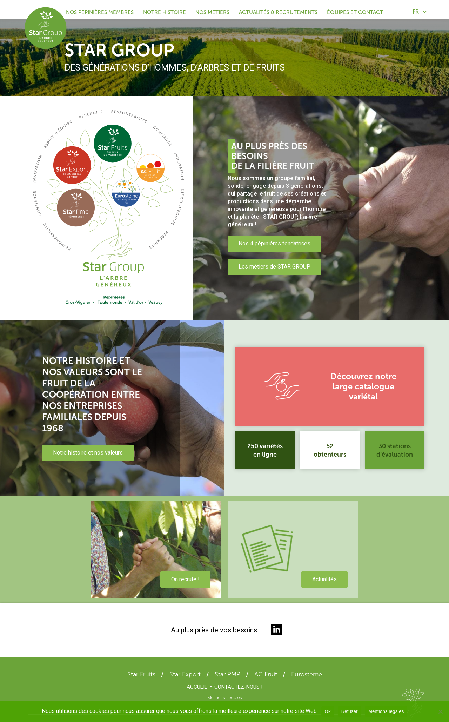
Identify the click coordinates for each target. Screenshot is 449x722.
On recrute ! (185, 579)
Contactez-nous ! (238, 687)
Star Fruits (141, 674)
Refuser (349, 711)
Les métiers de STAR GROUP (274, 266)
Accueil (197, 687)
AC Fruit (265, 674)
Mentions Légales (224, 697)
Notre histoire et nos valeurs (88, 452)
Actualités (324, 579)
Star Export (185, 674)
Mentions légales (386, 711)
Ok (328, 711)
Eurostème (306, 674)
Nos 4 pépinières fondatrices (274, 243)
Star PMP (227, 674)
